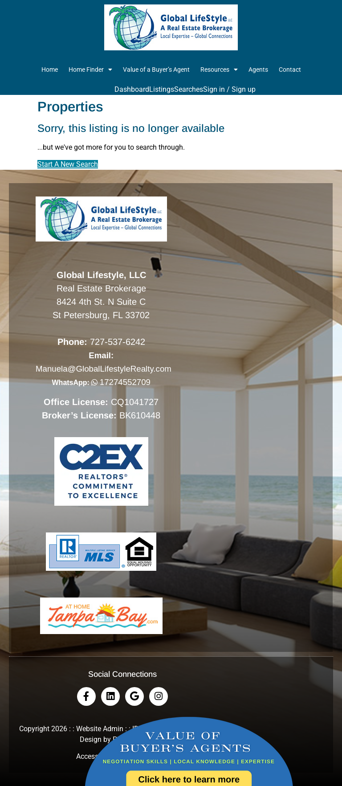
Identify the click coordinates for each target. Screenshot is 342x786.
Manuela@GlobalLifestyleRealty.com (103, 368)
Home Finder (90, 69)
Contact (290, 69)
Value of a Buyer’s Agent (156, 69)
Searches (188, 89)
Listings (161, 89)
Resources (219, 69)
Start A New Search (67, 164)
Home (49, 69)
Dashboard (131, 89)
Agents (258, 69)
